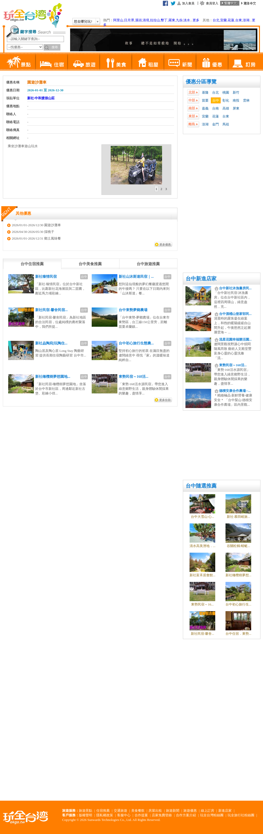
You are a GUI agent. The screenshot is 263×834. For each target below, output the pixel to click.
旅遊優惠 (190, 810)
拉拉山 (155, 20)
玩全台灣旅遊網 (32, 15)
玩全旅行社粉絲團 (241, 815)
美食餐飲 (138, 810)
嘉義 (205, 108)
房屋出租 (155, 810)
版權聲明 (85, 815)
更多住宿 (165, 399)
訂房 (244, 62)
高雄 (225, 108)
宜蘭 (223, 20)
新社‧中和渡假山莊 (41, 98)
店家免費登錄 (162, 815)
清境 (146, 20)
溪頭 (138, 20)
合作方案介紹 (186, 815)
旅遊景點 (85, 810)
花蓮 (231, 20)
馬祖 (225, 124)
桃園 (225, 92)
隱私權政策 (104, 815)
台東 (238, 20)
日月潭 (129, 20)
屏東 (236, 108)
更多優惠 (165, 244)
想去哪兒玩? (83, 21)
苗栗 (205, 100)
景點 (19, 62)
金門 (215, 124)
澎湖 (246, 20)
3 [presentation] (166, 189)
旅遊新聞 (172, 810)
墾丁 (164, 20)
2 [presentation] (161, 189)
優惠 (212, 62)
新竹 (236, 92)
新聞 (180, 62)
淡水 (186, 20)
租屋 (148, 62)
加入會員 (188, 3)
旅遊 (83, 62)
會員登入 (212, 3)
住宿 (51, 62)
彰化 (225, 100)
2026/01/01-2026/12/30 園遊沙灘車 (36, 225)
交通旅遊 (120, 810)
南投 (236, 100)
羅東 (171, 20)
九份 (179, 20)
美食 (115, 62)
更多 (196, 20)
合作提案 (141, 815)
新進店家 (225, 810)
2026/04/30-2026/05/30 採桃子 (33, 232)
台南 (215, 108)
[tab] (156, 189)
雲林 (246, 100)
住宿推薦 (103, 810)
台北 (216, 20)
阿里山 (118, 20)
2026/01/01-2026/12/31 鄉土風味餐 (36, 238)
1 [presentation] (156, 189)
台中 (215, 100)
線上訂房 (207, 810)
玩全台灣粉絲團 (211, 815)
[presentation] (32, 264)
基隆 (205, 92)
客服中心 (123, 815)
